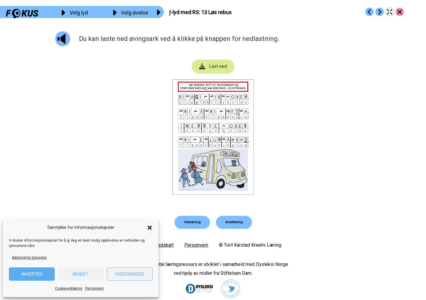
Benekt (80, 274)
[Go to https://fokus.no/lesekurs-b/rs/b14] (380, 12)
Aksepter (31, 274)
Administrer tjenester (29, 258)
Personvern (94, 288)
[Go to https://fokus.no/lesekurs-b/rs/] (400, 12)
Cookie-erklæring (68, 288)
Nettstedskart (159, 245)
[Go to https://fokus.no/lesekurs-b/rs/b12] (369, 12)
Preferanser (129, 274)
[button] (150, 228)
